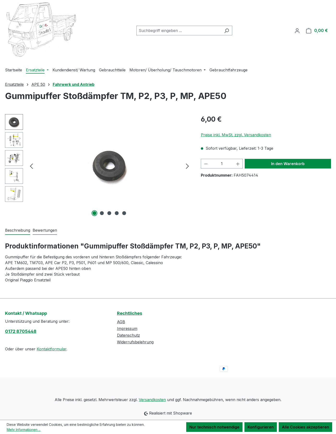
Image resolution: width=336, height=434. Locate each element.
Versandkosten (152, 399)
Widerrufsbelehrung (135, 342)
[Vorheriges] (31, 166)
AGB (121, 321)
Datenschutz (128, 335)
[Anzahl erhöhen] (238, 163)
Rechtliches (129, 313)
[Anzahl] (221, 163)
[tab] (17, 230)
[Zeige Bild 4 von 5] (117, 213)
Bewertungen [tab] (45, 230)
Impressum (127, 328)
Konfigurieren (261, 427)
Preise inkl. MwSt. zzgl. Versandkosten (236, 134)
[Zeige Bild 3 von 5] (109, 213)
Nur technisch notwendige (214, 427)
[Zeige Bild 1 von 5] (94, 213)
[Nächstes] (187, 166)
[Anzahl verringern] (206, 163)
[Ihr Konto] (297, 30)
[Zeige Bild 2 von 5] (102, 213)
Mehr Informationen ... (24, 430)
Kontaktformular (51, 349)
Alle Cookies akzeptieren (305, 427)
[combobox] (178, 30)
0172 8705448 (20, 331)
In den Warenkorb (288, 163)
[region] (98, 165)
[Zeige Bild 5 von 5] (124, 213)
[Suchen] (226, 30)
